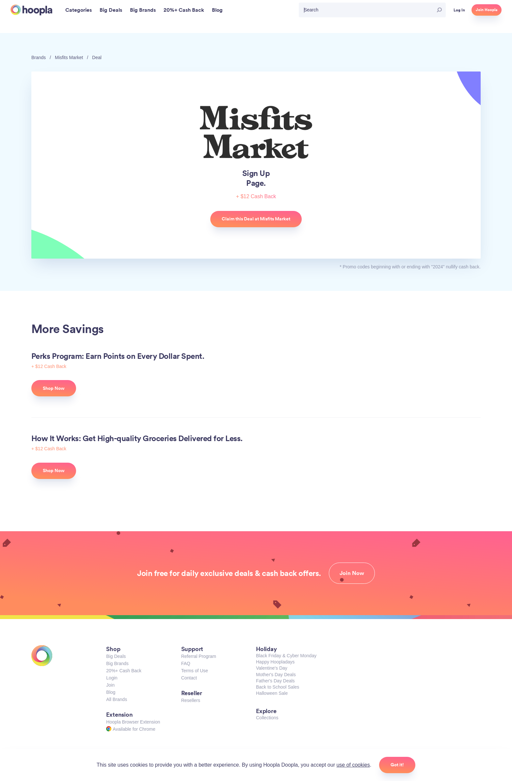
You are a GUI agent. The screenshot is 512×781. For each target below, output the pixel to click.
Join (110, 685)
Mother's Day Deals (276, 674)
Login (111, 677)
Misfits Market (69, 57)
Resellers (190, 700)
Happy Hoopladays (275, 661)
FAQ (185, 663)
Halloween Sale (272, 693)
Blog (110, 692)
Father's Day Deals (275, 680)
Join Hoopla (486, 10)
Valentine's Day (271, 668)
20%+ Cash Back (123, 670)
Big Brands (117, 663)
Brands (38, 57)
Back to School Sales (277, 687)
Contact (189, 677)
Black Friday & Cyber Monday (286, 655)
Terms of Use (194, 670)
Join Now (352, 573)
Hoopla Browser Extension (133, 722)
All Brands (116, 699)
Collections (267, 717)
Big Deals (116, 656)
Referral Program (198, 656)
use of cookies (353, 765)
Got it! (397, 764)
